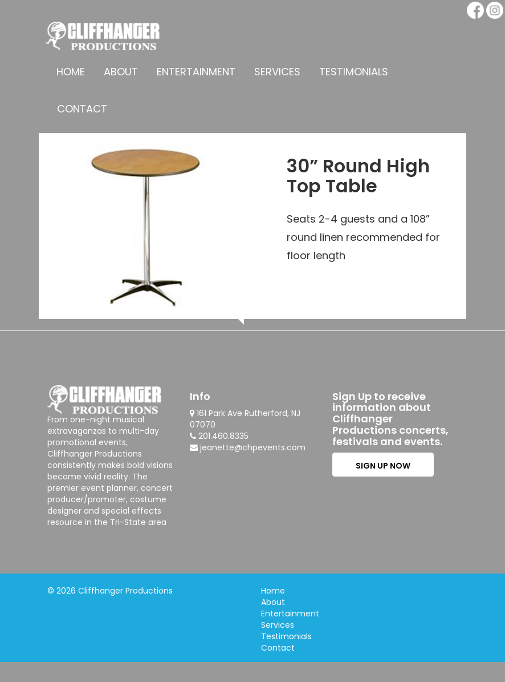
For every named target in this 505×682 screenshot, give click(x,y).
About (121, 71)
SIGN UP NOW (383, 465)
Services (277, 71)
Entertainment (196, 71)
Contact (82, 109)
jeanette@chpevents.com (253, 447)
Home (70, 71)
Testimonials (353, 71)
